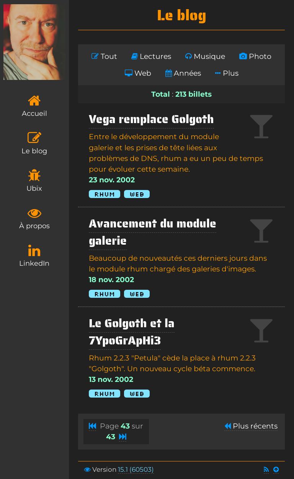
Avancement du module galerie (152, 232)
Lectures (151, 56)
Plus (226, 73)
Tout (104, 56)
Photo (255, 56)
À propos (34, 218)
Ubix (34, 181)
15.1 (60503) (136, 469)
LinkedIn (34, 256)
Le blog (34, 143)
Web (138, 73)
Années (183, 73)
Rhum (104, 194)
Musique (205, 56)
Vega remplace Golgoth (151, 119)
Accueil (34, 106)
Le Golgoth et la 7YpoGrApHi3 (132, 331)
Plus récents (251, 426)
